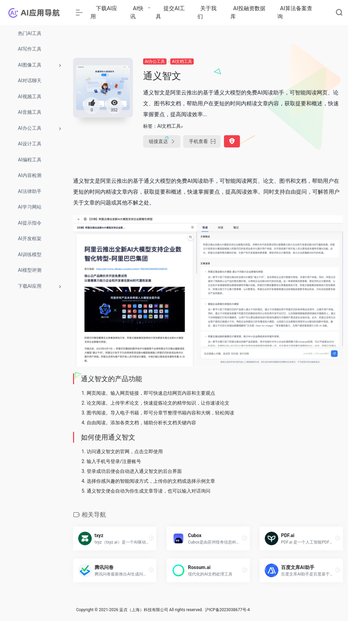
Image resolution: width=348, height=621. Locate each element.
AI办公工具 (155, 61)
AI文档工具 (182, 61)
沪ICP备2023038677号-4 (227, 609)
